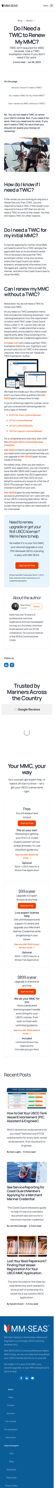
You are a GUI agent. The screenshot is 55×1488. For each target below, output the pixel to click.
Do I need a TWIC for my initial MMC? (27, 95)
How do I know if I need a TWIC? (26, 87)
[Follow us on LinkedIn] (6, 665)
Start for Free (27, 779)
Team (10, 1353)
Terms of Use (11, 1450)
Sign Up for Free (27, 565)
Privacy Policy (11, 1442)
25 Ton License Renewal (21, 420)
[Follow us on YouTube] (32, 1335)
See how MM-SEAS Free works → (26, 813)
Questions (11, 1426)
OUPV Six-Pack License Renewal (25, 415)
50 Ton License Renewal (21, 425)
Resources (11, 1434)
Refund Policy (11, 1458)
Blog (20, 20)
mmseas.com (11, 342)
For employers (10, 1386)
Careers (10, 1361)
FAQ (11, 1410)
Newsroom (11, 1394)
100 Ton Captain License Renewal (25, 431)
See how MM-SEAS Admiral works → (27, 988)
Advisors (11, 1370)
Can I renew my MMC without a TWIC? (26, 103)
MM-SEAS (9, 450)
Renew (29, 20)
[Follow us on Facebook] (12, 665)
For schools (10, 1378)
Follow (36, 606)
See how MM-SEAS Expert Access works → (26, 902)
